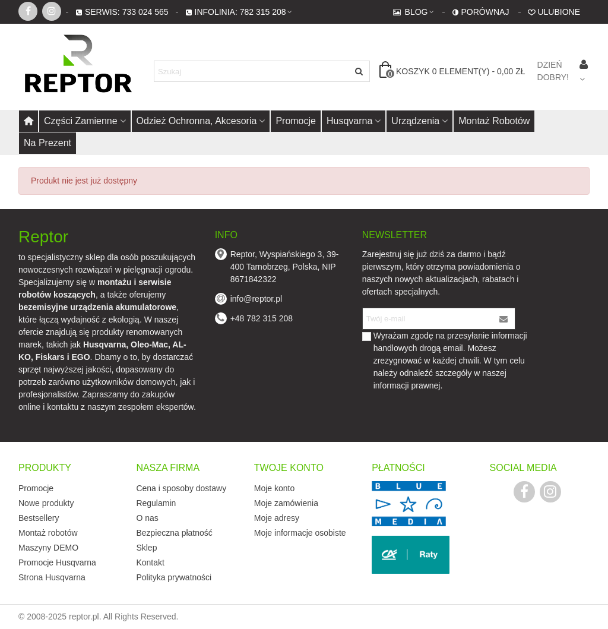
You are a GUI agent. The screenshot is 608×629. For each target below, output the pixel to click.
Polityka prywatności (173, 577)
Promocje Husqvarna (57, 562)
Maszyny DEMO (48, 547)
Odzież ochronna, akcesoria (197, 121)
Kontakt (150, 562)
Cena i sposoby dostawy (181, 488)
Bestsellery (38, 518)
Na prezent (47, 143)
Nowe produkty (46, 503)
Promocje (296, 121)
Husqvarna (349, 121)
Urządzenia (415, 121)
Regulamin (156, 503)
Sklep (146, 547)
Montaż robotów (494, 121)
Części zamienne (81, 121)
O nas (147, 518)
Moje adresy (276, 518)
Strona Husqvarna (52, 577)
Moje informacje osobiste (300, 533)
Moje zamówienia (286, 503)
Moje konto (274, 488)
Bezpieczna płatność (174, 533)
